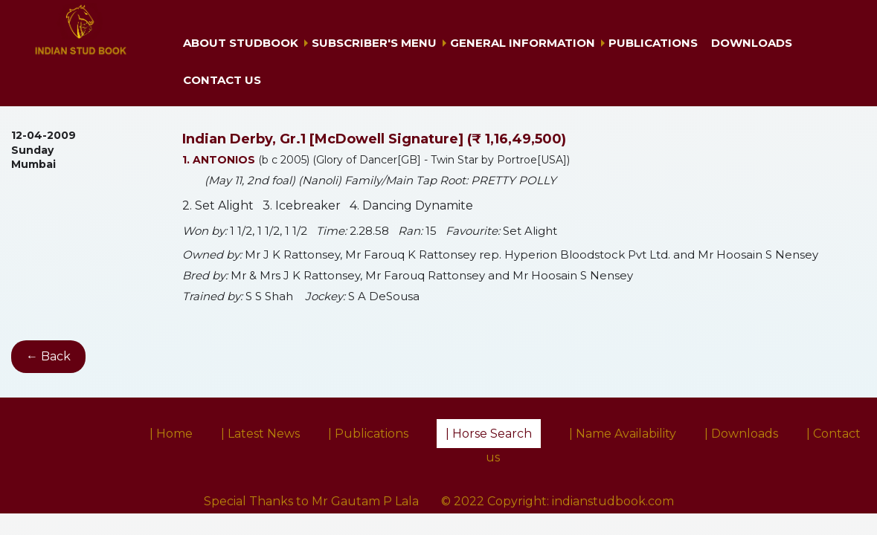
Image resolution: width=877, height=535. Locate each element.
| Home (171, 434)
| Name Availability (622, 434)
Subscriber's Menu (374, 43)
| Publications (368, 434)
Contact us (222, 80)
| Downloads (741, 434)
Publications (653, 43)
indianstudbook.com (613, 501)
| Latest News (260, 434)
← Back (48, 356)
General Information (522, 43)
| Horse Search (489, 434)
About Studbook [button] (240, 43)
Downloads (751, 43)
